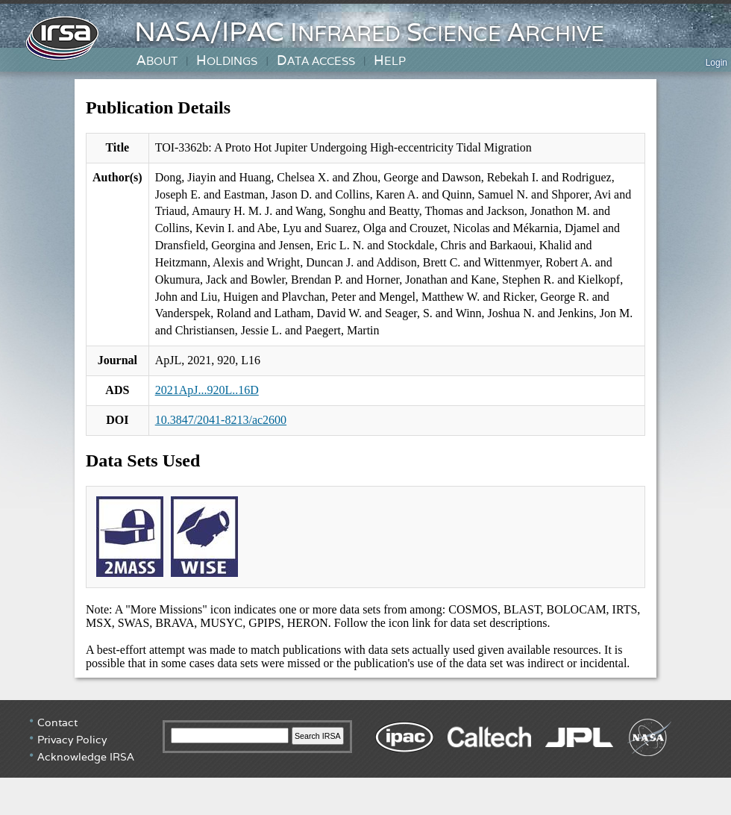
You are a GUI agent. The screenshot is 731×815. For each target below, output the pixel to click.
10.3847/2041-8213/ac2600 (220, 419)
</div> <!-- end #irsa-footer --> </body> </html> (365, 756)
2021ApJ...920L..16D (207, 390)
